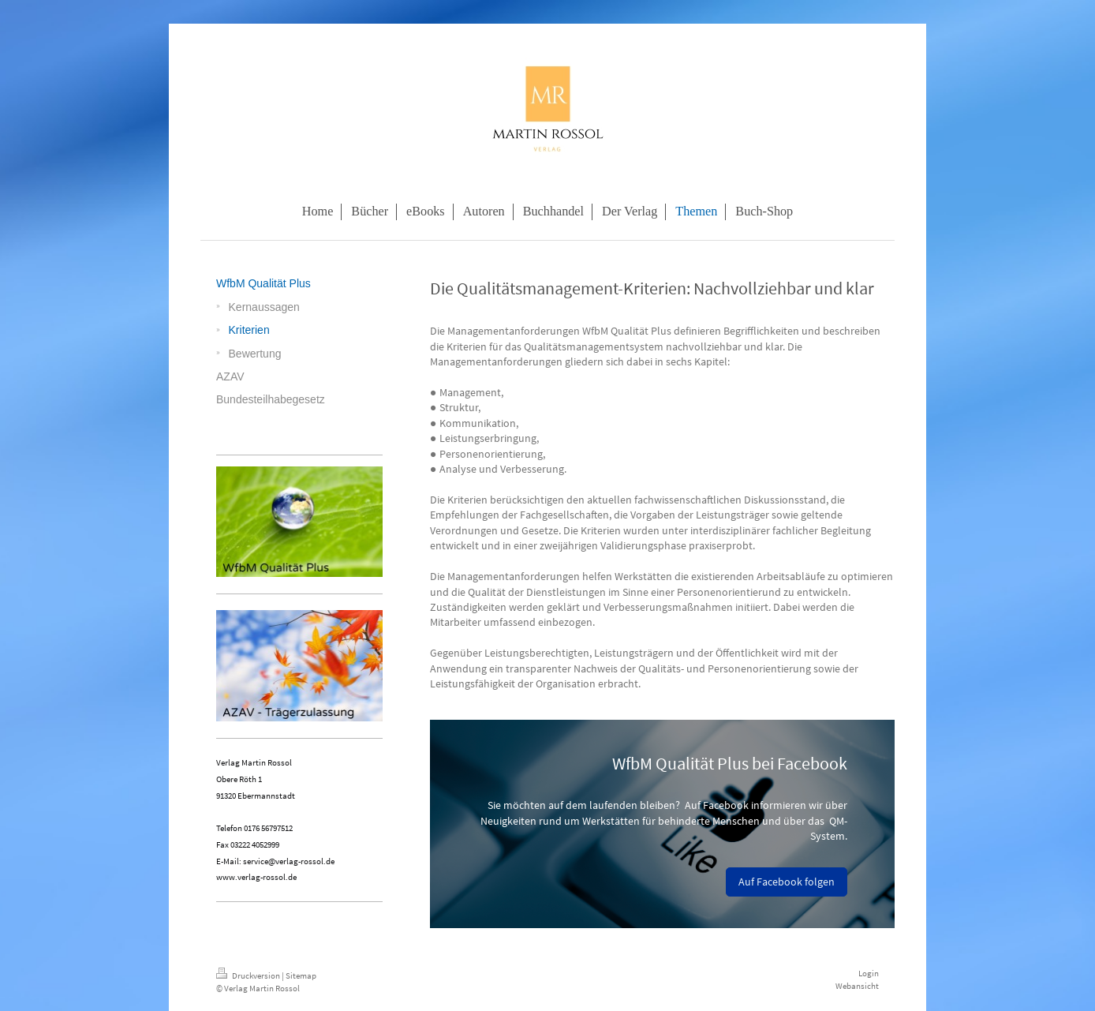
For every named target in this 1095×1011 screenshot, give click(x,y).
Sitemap (301, 975)
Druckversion (249, 975)
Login (868, 973)
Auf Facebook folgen (786, 881)
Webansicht (857, 985)
